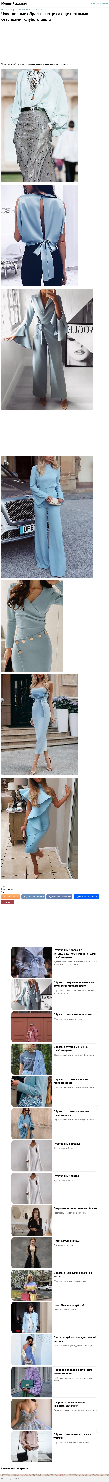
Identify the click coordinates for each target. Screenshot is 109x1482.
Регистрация (102, 3)
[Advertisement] (54, 41)
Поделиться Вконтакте (33, 896)
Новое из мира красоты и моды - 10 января (21, 9)
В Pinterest (8, 902)
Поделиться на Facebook (59, 896)
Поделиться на (86, 896)
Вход (93, 3)
